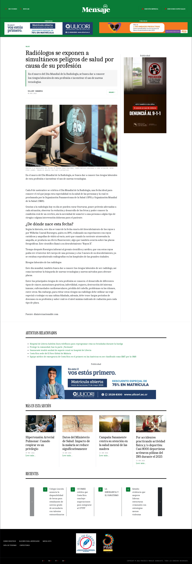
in (63, 561)
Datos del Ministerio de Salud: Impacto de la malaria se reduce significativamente (76, 443)
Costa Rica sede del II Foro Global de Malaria (50, 353)
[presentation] (32, 501)
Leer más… (31, 455)
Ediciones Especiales (174, 9)
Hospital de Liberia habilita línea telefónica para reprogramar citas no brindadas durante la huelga (76, 344)
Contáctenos (25, 545)
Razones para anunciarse (29, 541)
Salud (28, 46)
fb (49, 561)
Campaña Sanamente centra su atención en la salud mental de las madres (113, 443)
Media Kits (47, 541)
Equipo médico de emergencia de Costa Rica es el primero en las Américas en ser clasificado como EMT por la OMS (83, 356)
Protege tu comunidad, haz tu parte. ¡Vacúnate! (51, 347)
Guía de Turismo (9, 545)
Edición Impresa (149, 9)
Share (111, 92)
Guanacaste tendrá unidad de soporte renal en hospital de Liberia (60, 350)
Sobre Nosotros (9, 541)
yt (56, 561)
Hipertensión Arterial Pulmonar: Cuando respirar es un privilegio (40, 443)
